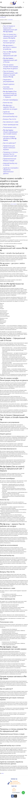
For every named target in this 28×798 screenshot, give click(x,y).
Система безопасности (8, 88)
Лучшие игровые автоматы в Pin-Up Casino (9, 138)
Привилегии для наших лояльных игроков (9, 147)
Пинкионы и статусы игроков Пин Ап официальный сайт (10, 154)
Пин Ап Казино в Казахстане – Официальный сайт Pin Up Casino (10, 29)
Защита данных (8, 84)
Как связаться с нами (10, 122)
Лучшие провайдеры (10, 100)
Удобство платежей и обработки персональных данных (10, 170)
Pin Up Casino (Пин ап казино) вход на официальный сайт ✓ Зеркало (10, 94)
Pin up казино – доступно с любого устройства (9, 47)
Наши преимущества (10, 125)
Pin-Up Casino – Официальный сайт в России (10, 60)
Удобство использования (8, 113)
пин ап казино (13, 204)
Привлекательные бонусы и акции (9, 159)
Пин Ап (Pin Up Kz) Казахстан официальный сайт (10, 53)
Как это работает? (9, 143)
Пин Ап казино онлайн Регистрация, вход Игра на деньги (10, 66)
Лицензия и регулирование (8, 80)
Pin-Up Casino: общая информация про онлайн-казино (10, 132)
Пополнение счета (9, 127)
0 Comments (10, 19)
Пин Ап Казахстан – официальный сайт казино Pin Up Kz (10, 36)
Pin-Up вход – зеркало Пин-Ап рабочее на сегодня (10, 107)
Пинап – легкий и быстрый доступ (9, 42)
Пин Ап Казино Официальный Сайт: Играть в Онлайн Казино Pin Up (10, 74)
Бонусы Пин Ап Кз (9, 119)
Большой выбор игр (10, 116)
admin (2, 773)
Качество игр (7, 103)
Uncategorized (3, 17)
